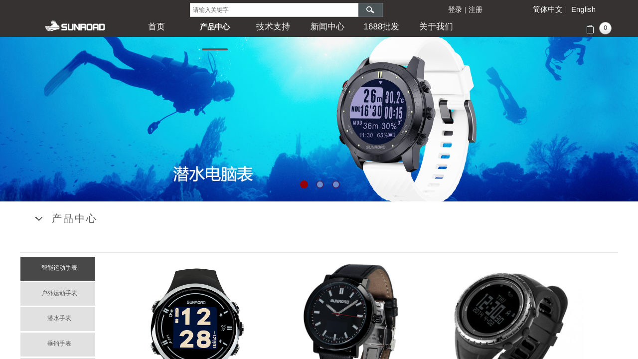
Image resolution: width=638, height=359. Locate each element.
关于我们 (436, 26)
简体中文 (548, 9)
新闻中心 (327, 26)
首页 (156, 26)
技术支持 (273, 26)
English (583, 9)
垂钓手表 (59, 343)
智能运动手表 (59, 267)
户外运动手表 (59, 293)
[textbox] (274, 10)
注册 (475, 9)
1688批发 (382, 26)
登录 (455, 9)
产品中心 (215, 26)
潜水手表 (59, 318)
